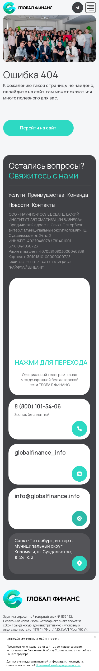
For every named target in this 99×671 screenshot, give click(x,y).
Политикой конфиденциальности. (58, 665)
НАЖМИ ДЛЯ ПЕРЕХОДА (51, 362)
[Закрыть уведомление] (95, 637)
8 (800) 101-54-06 (38, 406)
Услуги (16, 194)
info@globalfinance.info (47, 496)
